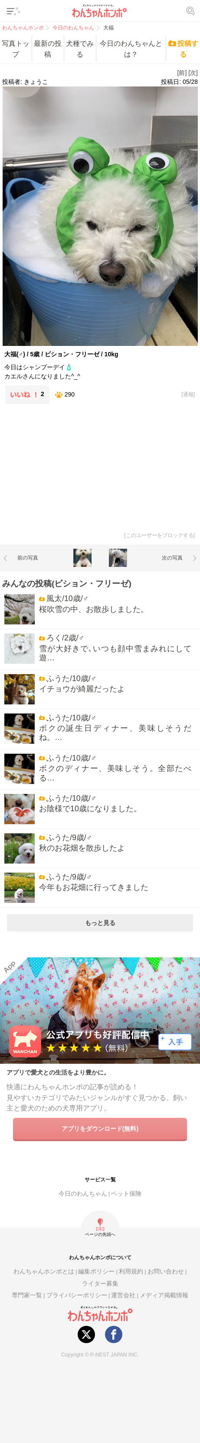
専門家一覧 (27, 1295)
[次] (193, 72)
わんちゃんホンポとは (43, 1271)
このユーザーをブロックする (159, 535)
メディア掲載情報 (164, 1295)
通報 (188, 394)
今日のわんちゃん (83, 1193)
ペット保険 (126, 1193)
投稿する (187, 48)
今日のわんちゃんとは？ (131, 48)
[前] (182, 72)
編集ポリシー (96, 1271)
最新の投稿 (48, 48)
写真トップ (16, 48)
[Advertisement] (66, 466)
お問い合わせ (166, 1271)
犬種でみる (80, 48)
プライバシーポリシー (76, 1295)
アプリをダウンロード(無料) (100, 1128)
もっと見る (100, 922)
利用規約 (131, 1271)
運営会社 (123, 1295)
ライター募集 (100, 1283)
